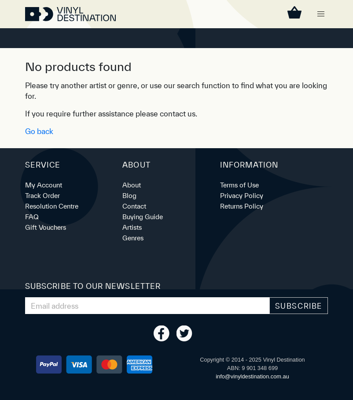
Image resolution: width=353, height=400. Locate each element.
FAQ (32, 217)
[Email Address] (147, 305)
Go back (39, 131)
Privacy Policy (241, 195)
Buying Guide (142, 217)
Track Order (42, 195)
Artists (132, 227)
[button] (321, 14)
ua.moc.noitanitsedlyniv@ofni (252, 376)
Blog (129, 195)
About (131, 185)
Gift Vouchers (45, 227)
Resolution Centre (51, 206)
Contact (134, 206)
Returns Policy (241, 206)
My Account (43, 185)
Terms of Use (239, 185)
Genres (132, 238)
